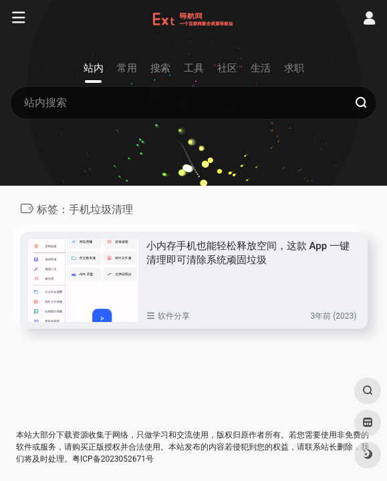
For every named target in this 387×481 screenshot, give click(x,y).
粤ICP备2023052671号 (113, 459)
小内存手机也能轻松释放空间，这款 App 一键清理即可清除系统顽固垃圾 (248, 253)
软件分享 (174, 316)
